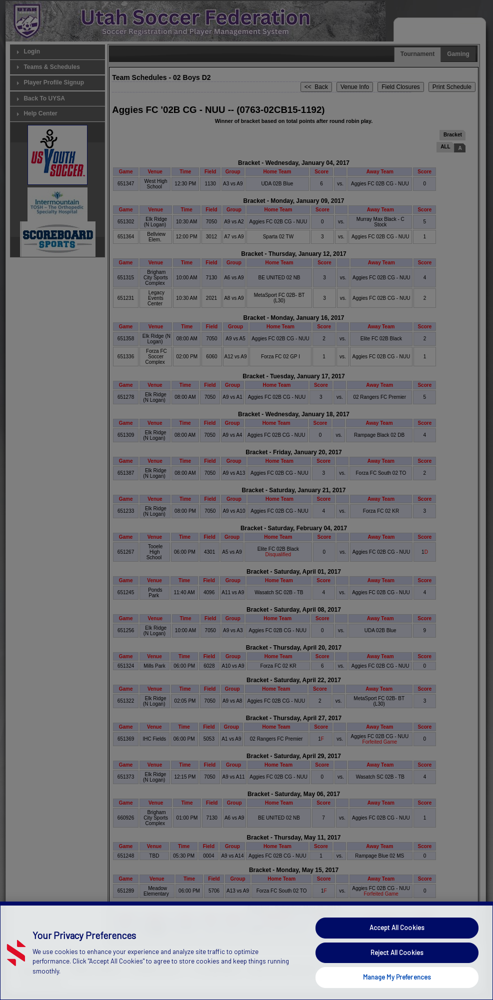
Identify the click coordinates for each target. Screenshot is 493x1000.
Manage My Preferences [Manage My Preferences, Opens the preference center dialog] (397, 977)
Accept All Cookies (397, 928)
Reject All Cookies (397, 953)
